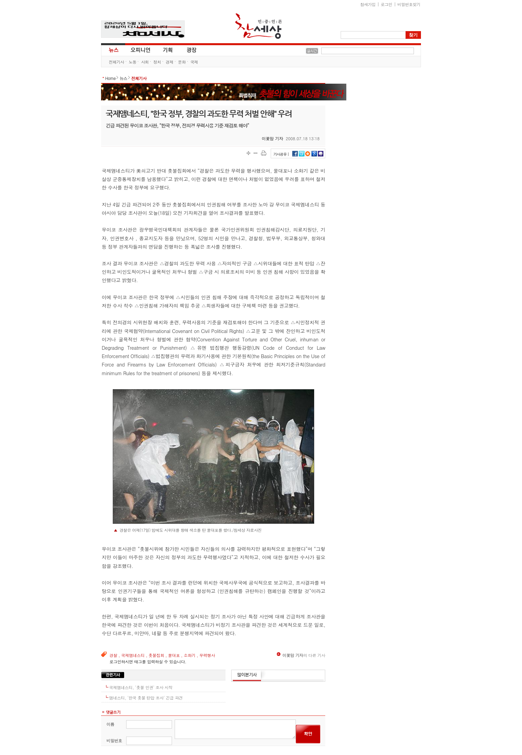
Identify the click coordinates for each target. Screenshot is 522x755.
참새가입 (368, 4)
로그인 (386, 4)
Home (110, 78)
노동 (133, 62)
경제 (169, 62)
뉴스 (113, 49)
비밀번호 (114, 740)
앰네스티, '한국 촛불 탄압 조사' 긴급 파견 (146, 697)
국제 (194, 62)
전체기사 (116, 62)
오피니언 (140, 49)
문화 (182, 62)
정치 (157, 62)
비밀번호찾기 (409, 4)
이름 (110, 724)
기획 (168, 49)
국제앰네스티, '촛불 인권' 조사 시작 (140, 687)
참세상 (258, 26)
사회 (145, 62)
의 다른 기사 (301, 655)
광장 (187, 49)
